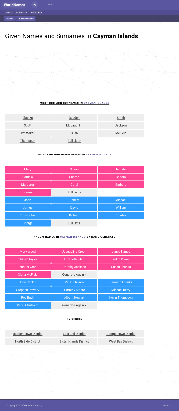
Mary (27, 169)
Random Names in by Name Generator (75, 236)
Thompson (27, 141)
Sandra (121, 177)
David (74, 207)
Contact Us (167, 405)
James (28, 207)
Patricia (27, 177)
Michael (120, 200)
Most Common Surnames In (74, 103)
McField (120, 133)
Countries (36, 12)
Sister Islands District (74, 341)
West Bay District (121, 341)
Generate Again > (74, 274)
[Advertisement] (90, 71)
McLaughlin (74, 125)
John (27, 200)
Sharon (74, 177)
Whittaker (27, 133)
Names (9, 12)
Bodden (74, 118)
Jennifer (121, 169)
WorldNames (14, 5)
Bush (74, 133)
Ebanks (28, 118)
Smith (121, 118)
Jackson (121, 125)
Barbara (120, 184)
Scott (27, 125)
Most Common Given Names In (75, 154)
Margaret (27, 184)
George (28, 223)
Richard (74, 215)
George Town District (120, 334)
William (121, 207)
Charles (121, 215)
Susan (74, 169)
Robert (74, 200)
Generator (21, 12)
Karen (28, 192)
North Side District (27, 341)
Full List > (74, 141)
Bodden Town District (27, 334)
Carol (74, 184)
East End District (74, 334)
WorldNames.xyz (35, 405)
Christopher (28, 215)
